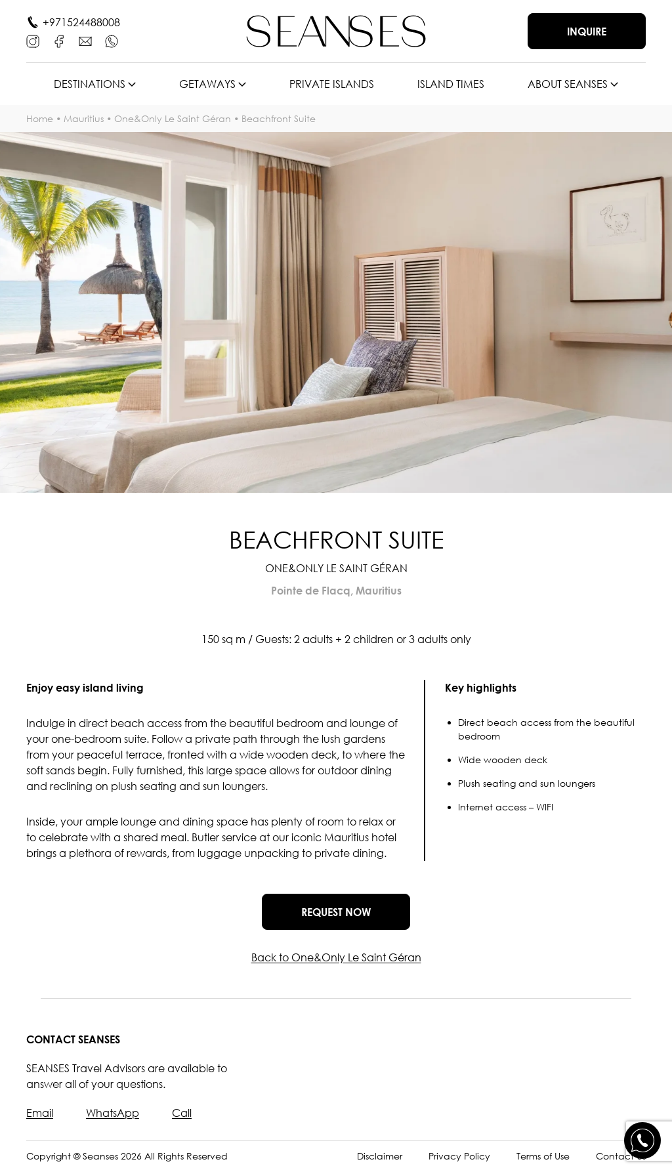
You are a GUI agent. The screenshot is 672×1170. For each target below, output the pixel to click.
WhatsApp (112, 1112)
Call (182, 1112)
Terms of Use (543, 1155)
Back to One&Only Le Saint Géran (336, 957)
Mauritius (84, 118)
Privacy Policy (459, 1155)
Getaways (207, 84)
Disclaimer (379, 1155)
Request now (336, 912)
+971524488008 (81, 22)
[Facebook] (59, 41)
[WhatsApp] (111, 41)
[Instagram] (32, 41)
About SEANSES (568, 84)
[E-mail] (85, 41)
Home (39, 118)
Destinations (89, 84)
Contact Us (621, 1155)
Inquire (586, 31)
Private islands (331, 84)
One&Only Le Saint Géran (172, 118)
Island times (450, 84)
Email (39, 1112)
